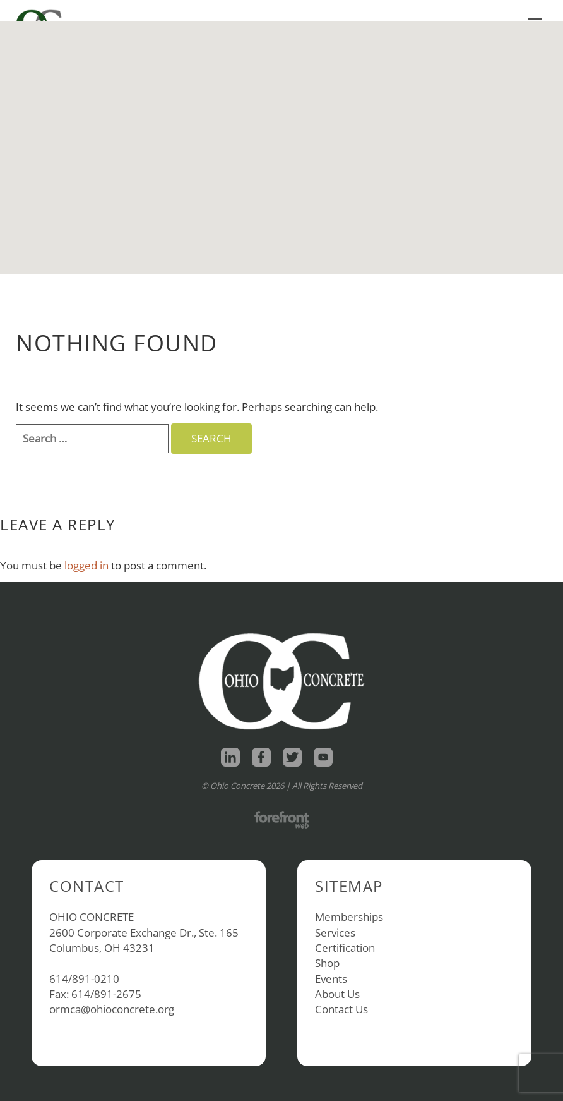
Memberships (349, 916)
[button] (281, 135)
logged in (86, 565)
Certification (345, 947)
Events (331, 978)
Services (335, 932)
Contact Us (341, 1009)
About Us (337, 994)
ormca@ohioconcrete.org (111, 1009)
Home (368, 10)
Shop (414, 10)
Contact (522, 10)
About (467, 10)
